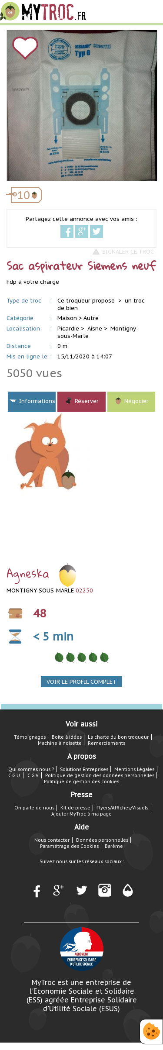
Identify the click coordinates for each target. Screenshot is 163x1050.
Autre (91, 318)
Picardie (68, 328)
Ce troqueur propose (86, 300)
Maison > (69, 318)
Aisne (94, 328)
